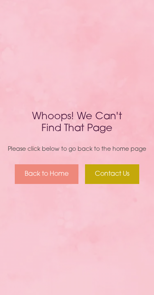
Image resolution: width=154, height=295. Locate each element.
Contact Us (112, 174)
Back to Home (47, 174)
